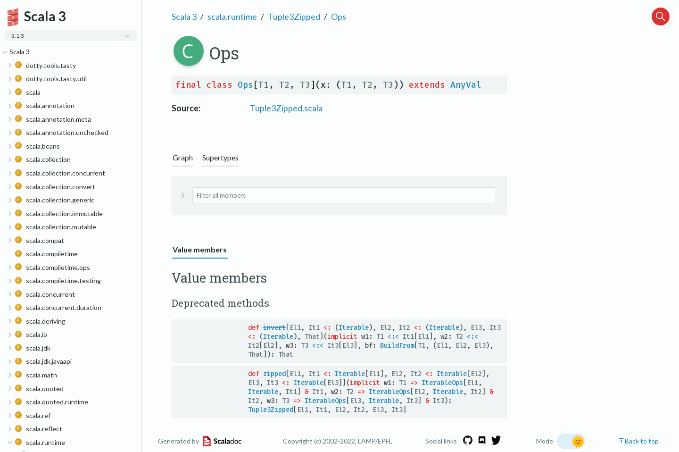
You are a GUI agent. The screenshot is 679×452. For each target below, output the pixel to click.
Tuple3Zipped (294, 16)
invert (274, 327)
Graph (183, 157)
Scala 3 (184, 16)
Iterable (354, 327)
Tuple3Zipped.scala (286, 108)
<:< (393, 336)
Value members (200, 249)
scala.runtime (232, 16)
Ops (338, 16)
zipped (274, 373)
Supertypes (220, 157)
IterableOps (442, 382)
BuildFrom (397, 345)
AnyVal (465, 85)
